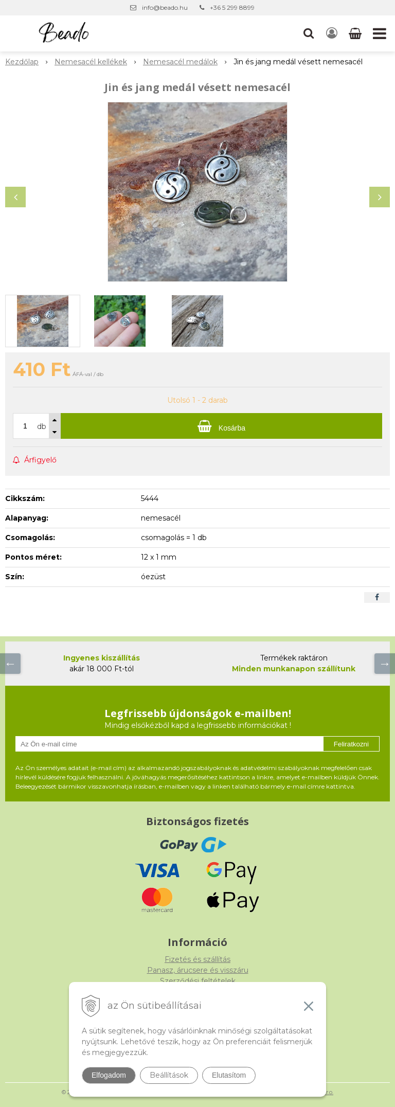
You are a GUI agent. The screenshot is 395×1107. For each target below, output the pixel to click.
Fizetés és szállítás (197, 959)
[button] (308, 33)
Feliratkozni (351, 744)
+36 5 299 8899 (232, 7)
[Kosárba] (221, 426)
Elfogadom (109, 1075)
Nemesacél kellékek (91, 61)
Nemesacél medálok (180, 61)
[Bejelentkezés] (331, 33)
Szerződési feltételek (198, 981)
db (41, 426)
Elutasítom (229, 1075)
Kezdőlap (22, 61)
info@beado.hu (165, 7)
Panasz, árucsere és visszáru (197, 970)
